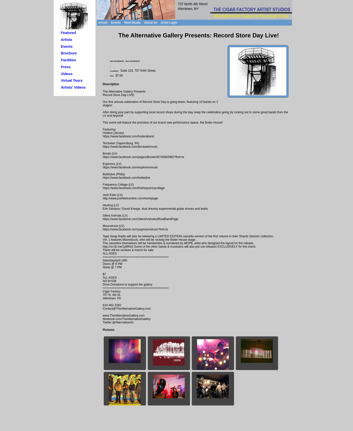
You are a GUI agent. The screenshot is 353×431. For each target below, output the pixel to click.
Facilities (68, 60)
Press (66, 67)
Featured (68, 33)
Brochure (69, 53)
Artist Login (169, 22)
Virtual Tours (72, 80)
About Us (150, 22)
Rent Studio (132, 22)
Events (67, 46)
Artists (66, 40)
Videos (67, 74)
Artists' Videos (73, 87)
